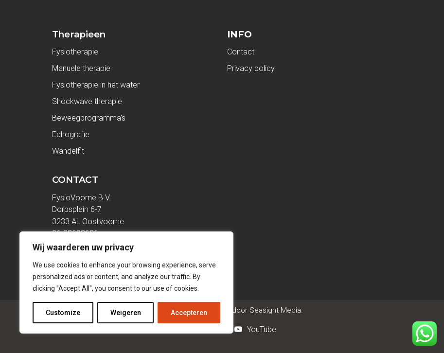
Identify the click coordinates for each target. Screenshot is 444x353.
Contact (240, 51)
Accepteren (189, 313)
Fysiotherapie (75, 51)
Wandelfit (68, 151)
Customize (63, 313)
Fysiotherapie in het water (96, 84)
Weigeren (125, 313)
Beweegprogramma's (88, 118)
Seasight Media (274, 310)
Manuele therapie (81, 68)
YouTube (261, 329)
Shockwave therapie (87, 101)
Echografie (70, 134)
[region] (126, 282)
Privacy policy (251, 68)
